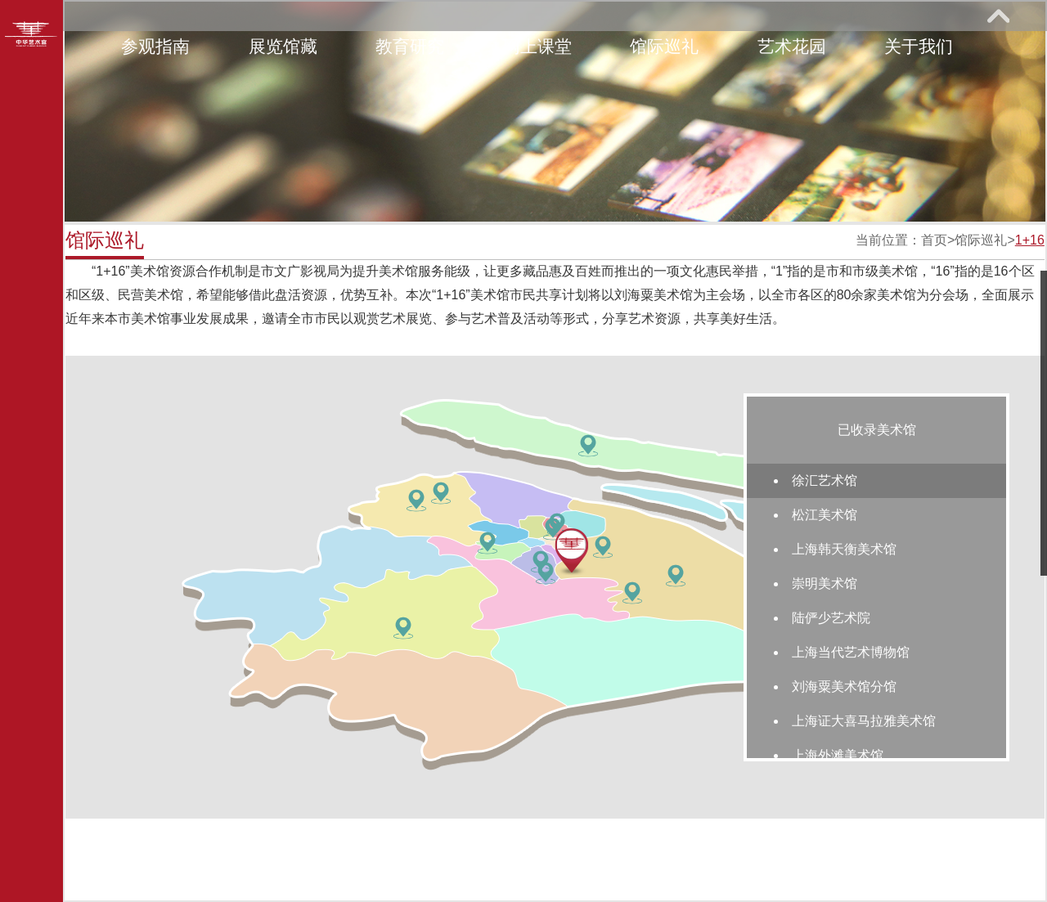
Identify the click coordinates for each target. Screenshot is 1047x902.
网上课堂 (537, 46)
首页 (934, 240)
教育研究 (409, 46)
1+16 (1030, 240)
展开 (998, 15)
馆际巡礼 (664, 46)
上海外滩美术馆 (837, 755)
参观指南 (155, 46)
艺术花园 (791, 46)
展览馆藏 (283, 46)
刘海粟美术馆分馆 (844, 686)
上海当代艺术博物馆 (851, 652)
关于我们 (918, 46)
